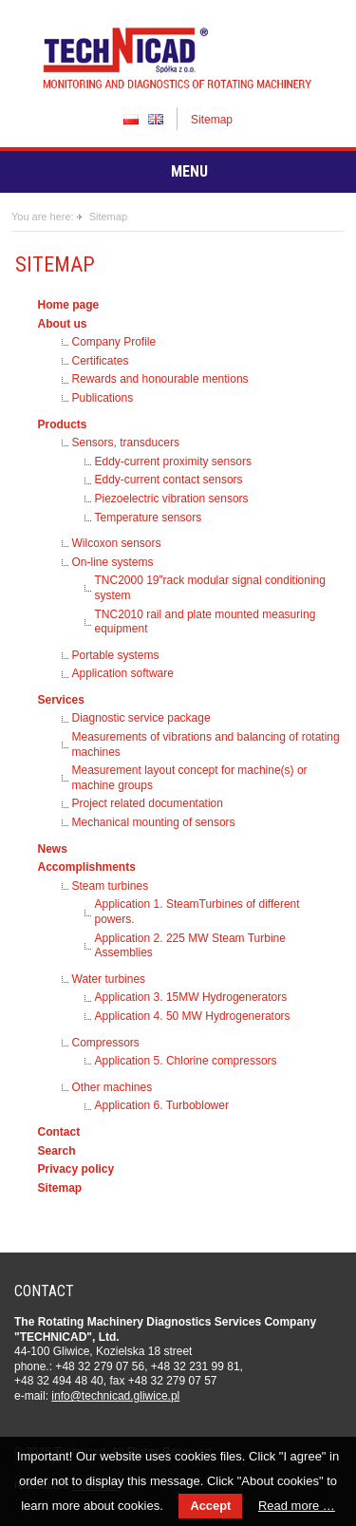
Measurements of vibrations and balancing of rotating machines (206, 744)
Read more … (296, 1505)
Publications (103, 398)
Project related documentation (147, 803)
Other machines (112, 1087)
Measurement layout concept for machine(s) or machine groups (190, 777)
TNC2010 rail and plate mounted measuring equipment (205, 622)
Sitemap (212, 119)
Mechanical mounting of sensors (153, 822)
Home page (69, 304)
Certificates (100, 360)
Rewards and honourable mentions (160, 379)
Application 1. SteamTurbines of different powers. (197, 911)
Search (57, 1151)
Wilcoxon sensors (116, 543)
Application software (123, 673)
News (52, 849)
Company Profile (114, 342)
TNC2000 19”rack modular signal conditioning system (210, 588)
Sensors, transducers (125, 442)
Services (61, 699)
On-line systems (113, 562)
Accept (210, 1505)
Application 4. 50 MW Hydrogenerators (192, 1016)
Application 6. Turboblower (162, 1105)
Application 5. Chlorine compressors (186, 1060)
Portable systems (115, 655)
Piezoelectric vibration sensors (172, 498)
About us (62, 323)
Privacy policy (76, 1169)
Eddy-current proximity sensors (173, 461)
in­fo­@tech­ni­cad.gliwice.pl (115, 1396)
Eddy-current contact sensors (169, 479)
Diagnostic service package (141, 718)
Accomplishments (87, 867)
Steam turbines (110, 886)
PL (131, 118)
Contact (59, 1132)
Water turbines (109, 979)
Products (62, 424)
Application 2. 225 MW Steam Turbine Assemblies (190, 946)
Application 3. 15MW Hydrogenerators (191, 997)
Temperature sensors (148, 517)
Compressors (106, 1042)
